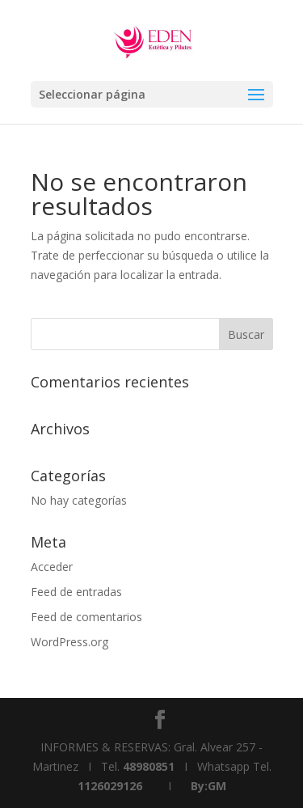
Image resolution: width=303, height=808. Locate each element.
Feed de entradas (76, 591)
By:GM (208, 785)
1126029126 (110, 785)
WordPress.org (69, 641)
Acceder (52, 566)
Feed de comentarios (86, 616)
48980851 (149, 766)
